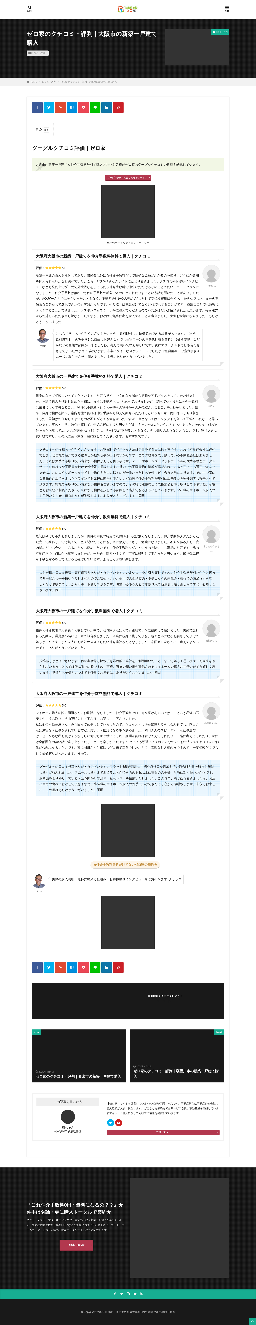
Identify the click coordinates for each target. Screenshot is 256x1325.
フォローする (165, 1001)
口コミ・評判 (38, 53)
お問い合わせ (76, 1244)
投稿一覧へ (162, 1132)
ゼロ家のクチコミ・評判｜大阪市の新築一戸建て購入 (89, 81)
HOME (33, 81)
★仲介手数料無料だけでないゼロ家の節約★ (125, 864)
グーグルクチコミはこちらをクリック (127, 177)
